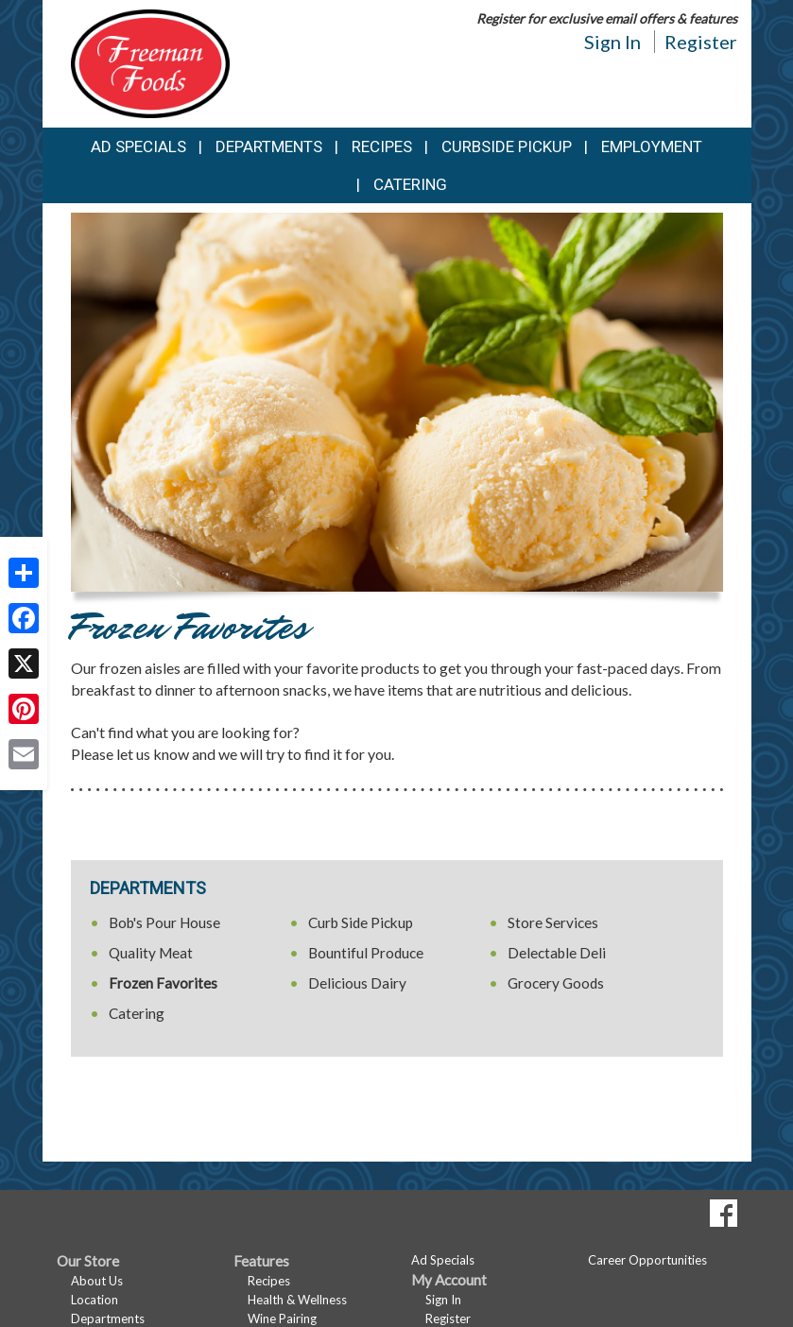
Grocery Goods (556, 982)
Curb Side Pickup (360, 922)
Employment (651, 146)
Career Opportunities (647, 1259)
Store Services (553, 922)
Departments (108, 1318)
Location (94, 1299)
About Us (97, 1280)
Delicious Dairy (357, 982)
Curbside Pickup (506, 146)
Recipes (382, 146)
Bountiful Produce (365, 952)
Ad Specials (138, 146)
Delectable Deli (557, 952)
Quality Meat (151, 952)
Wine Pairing (282, 1318)
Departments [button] (268, 146)
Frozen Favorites (163, 982)
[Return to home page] (150, 62)
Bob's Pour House (164, 922)
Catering (410, 184)
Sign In (612, 41)
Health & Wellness (297, 1299)
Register (700, 41)
